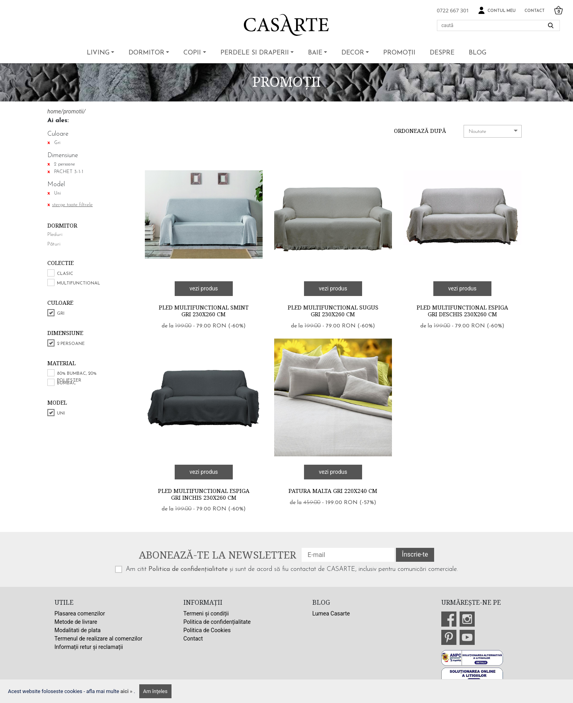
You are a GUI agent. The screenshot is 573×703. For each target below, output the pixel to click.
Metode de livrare (76, 622)
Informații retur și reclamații (89, 647)
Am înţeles (155, 691)
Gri (60, 314)
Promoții (399, 53)
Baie (315, 53)
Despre (442, 53)
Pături (53, 244)
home (54, 111)
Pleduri (54, 234)
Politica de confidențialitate (188, 569)
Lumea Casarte (331, 613)
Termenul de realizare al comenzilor (98, 638)
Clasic (65, 274)
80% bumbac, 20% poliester (77, 377)
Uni (61, 413)
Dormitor (146, 53)
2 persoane (71, 344)
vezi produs (203, 288)
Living (98, 53)
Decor (352, 53)
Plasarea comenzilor (80, 613)
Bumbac (66, 383)
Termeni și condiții (206, 613)
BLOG (477, 53)
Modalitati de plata (78, 630)
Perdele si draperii (254, 53)
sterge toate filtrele (72, 204)
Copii (192, 53)
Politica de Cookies (207, 630)
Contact (534, 11)
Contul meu (497, 10)
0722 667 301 (453, 10)
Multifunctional (78, 283)
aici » (127, 691)
